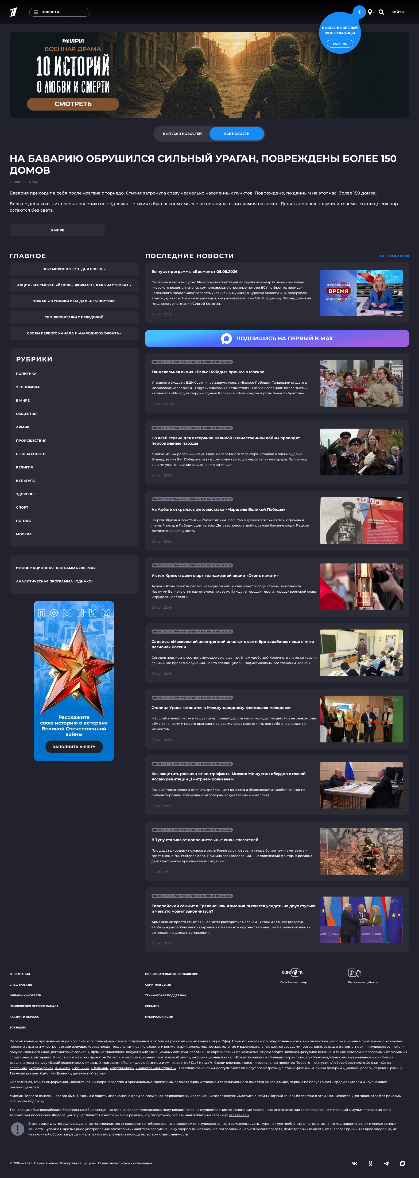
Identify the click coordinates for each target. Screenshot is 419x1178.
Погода (23, 521)
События (152, 1006)
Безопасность (30, 454)
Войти (397, 12)
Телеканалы (239, 1115)
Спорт (22, 507)
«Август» (320, 1063)
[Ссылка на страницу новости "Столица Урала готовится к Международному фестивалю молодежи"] (277, 719)
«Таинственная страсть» (155, 1068)
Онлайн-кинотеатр (25, 995)
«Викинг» (62, 1068)
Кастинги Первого (24, 1017)
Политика (26, 374)
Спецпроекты (21, 984)
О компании (20, 974)
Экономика (28, 387)
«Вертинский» (122, 1068)
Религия (24, 467)
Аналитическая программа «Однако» (54, 581)
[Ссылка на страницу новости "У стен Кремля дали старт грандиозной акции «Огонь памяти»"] (277, 586)
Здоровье (26, 494)
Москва (24, 534)
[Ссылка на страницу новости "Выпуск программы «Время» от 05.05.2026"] (277, 293)
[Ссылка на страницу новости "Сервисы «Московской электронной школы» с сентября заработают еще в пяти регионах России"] (277, 653)
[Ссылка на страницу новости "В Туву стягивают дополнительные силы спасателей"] (277, 851)
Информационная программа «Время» (55, 568)
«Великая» (99, 1068)
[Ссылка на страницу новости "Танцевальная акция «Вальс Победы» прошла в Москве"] (277, 383)
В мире (57, 230)
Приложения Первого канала (34, 1006)
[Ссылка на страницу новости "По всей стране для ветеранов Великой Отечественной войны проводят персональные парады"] (277, 452)
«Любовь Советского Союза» (354, 1063)
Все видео (18, 1027)
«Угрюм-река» (41, 1068)
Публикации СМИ (159, 1017)
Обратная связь (158, 984)
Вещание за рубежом (363, 976)
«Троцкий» (80, 1068)
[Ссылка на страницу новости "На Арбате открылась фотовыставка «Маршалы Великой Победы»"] (277, 520)
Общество (26, 414)
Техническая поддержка (165, 995)
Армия (22, 427)
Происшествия (31, 441)
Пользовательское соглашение (171, 974)
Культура (25, 481)
